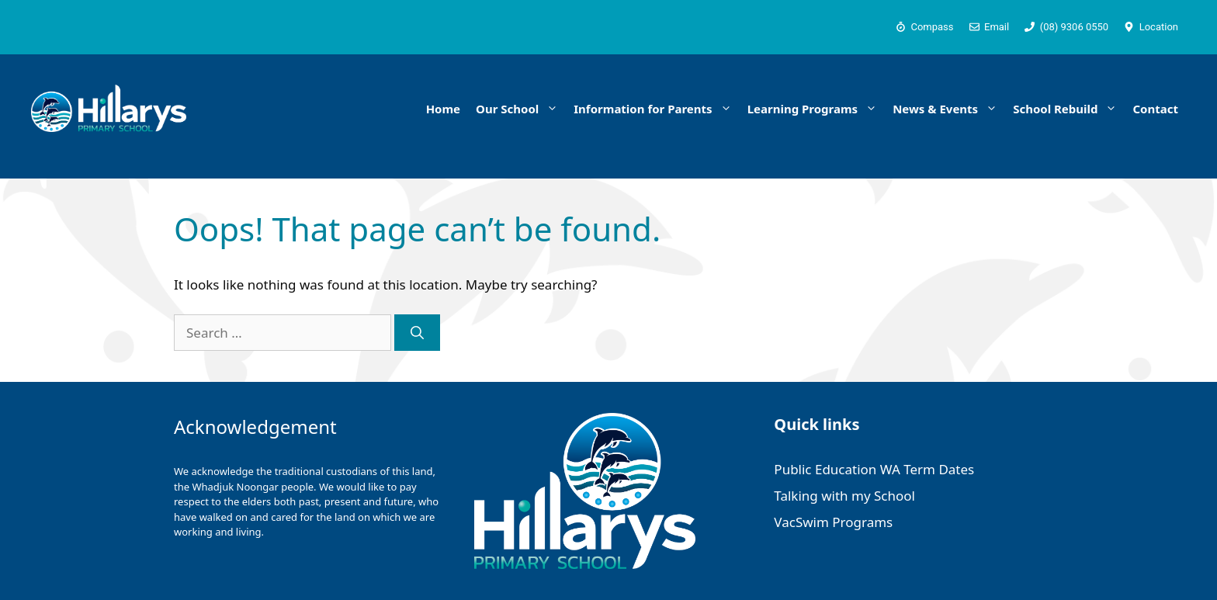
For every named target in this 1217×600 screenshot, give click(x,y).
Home (443, 108)
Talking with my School (844, 496)
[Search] (417, 333)
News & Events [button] (949, 108)
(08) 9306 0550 (1074, 27)
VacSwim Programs (833, 522)
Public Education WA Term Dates (874, 469)
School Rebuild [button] (1069, 108)
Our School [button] (521, 108)
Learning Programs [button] (816, 108)
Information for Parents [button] (656, 108)
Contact (1155, 108)
